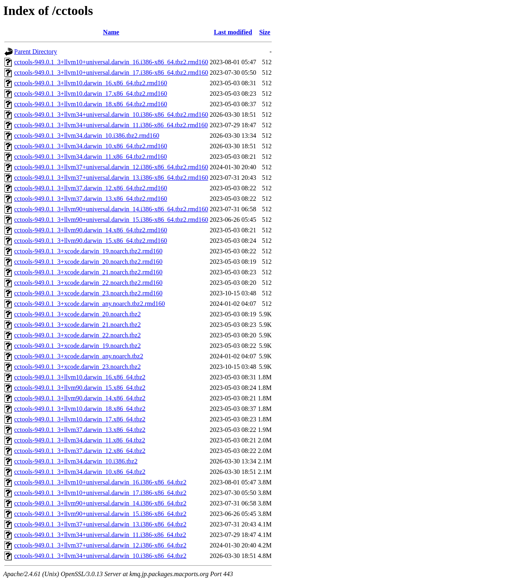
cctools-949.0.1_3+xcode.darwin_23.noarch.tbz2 (77, 366)
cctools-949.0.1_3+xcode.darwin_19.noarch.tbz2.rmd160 (88, 251)
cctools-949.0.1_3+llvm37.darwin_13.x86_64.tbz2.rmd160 (90, 198)
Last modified (233, 32)
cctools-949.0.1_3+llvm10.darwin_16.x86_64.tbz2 (79, 377)
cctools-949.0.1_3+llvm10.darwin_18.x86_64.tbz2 (79, 408)
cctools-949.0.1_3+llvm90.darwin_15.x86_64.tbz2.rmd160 (90, 240)
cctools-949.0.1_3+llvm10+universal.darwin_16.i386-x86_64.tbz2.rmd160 (111, 62)
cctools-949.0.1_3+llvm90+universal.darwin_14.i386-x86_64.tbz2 (100, 503)
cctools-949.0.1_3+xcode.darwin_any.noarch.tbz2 (78, 356)
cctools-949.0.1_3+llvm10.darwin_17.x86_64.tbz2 (79, 419)
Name (111, 32)
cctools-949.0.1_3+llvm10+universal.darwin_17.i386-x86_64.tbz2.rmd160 (111, 72)
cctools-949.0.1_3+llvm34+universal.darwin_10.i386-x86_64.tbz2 (100, 555)
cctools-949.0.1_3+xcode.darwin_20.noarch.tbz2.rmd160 (88, 261)
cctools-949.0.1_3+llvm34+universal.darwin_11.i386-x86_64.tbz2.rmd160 (111, 125)
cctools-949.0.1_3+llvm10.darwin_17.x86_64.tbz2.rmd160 (90, 93)
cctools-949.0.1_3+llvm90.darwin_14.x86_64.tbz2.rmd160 (90, 230)
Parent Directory (35, 51)
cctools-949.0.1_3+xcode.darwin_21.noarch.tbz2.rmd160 (88, 272)
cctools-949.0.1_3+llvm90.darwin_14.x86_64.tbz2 (79, 398)
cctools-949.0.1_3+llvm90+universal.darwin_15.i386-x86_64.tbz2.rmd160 (111, 219)
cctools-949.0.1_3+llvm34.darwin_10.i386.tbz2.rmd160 (86, 135)
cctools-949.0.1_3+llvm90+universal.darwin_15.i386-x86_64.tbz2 (100, 513)
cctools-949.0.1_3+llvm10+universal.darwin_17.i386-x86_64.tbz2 (100, 492)
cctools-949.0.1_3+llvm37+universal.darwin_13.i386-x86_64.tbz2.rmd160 (111, 177)
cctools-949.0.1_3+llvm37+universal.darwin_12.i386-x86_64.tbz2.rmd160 (111, 167)
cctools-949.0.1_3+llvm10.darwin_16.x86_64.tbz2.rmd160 (90, 83)
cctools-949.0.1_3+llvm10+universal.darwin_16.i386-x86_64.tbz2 (100, 482)
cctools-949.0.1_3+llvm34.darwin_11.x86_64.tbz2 (79, 440)
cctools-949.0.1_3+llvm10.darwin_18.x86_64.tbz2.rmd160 (90, 104)
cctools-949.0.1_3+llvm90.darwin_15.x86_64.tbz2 (79, 387)
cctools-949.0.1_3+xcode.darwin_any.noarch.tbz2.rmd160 (89, 303)
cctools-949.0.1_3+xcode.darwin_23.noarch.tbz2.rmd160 (88, 293)
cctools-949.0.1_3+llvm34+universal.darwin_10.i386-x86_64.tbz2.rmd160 (111, 114)
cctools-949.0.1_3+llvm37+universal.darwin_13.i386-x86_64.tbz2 (100, 524)
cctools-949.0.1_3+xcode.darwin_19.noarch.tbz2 (77, 345)
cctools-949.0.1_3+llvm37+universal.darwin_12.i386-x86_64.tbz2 (100, 545)
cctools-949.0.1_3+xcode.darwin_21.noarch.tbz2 (77, 324)
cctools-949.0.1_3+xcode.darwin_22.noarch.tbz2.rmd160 (88, 282)
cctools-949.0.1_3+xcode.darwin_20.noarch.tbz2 (77, 314)
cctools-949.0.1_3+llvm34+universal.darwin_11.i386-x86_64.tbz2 (100, 534)
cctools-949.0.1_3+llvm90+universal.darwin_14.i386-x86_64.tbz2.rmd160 (111, 209)
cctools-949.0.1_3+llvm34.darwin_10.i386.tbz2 (75, 461)
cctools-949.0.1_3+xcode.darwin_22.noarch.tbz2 (77, 335)
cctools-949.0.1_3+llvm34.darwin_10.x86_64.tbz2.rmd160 (90, 146)
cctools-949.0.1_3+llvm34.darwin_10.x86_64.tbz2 (79, 471)
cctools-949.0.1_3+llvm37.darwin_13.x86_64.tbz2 (79, 429)
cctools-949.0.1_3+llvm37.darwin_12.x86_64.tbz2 (79, 450)
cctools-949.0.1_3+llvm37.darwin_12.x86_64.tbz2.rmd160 (90, 188)
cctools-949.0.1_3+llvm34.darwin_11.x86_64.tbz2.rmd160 (90, 156)
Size (265, 32)
